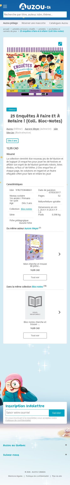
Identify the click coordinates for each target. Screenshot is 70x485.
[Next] (59, 72)
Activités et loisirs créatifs (23, 29)
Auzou (9, 128)
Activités (42, 29)
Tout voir (35, 277)
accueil (6, 29)
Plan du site (57, 476)
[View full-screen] (60, 44)
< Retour (12, 109)
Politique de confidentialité (18, 420)
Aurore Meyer (32, 128)
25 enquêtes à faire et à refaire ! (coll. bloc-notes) (42, 31)
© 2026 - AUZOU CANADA (35, 472)
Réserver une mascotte (34, 23)
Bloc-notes (26, 208)
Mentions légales (15, 476)
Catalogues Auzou (58, 23)
